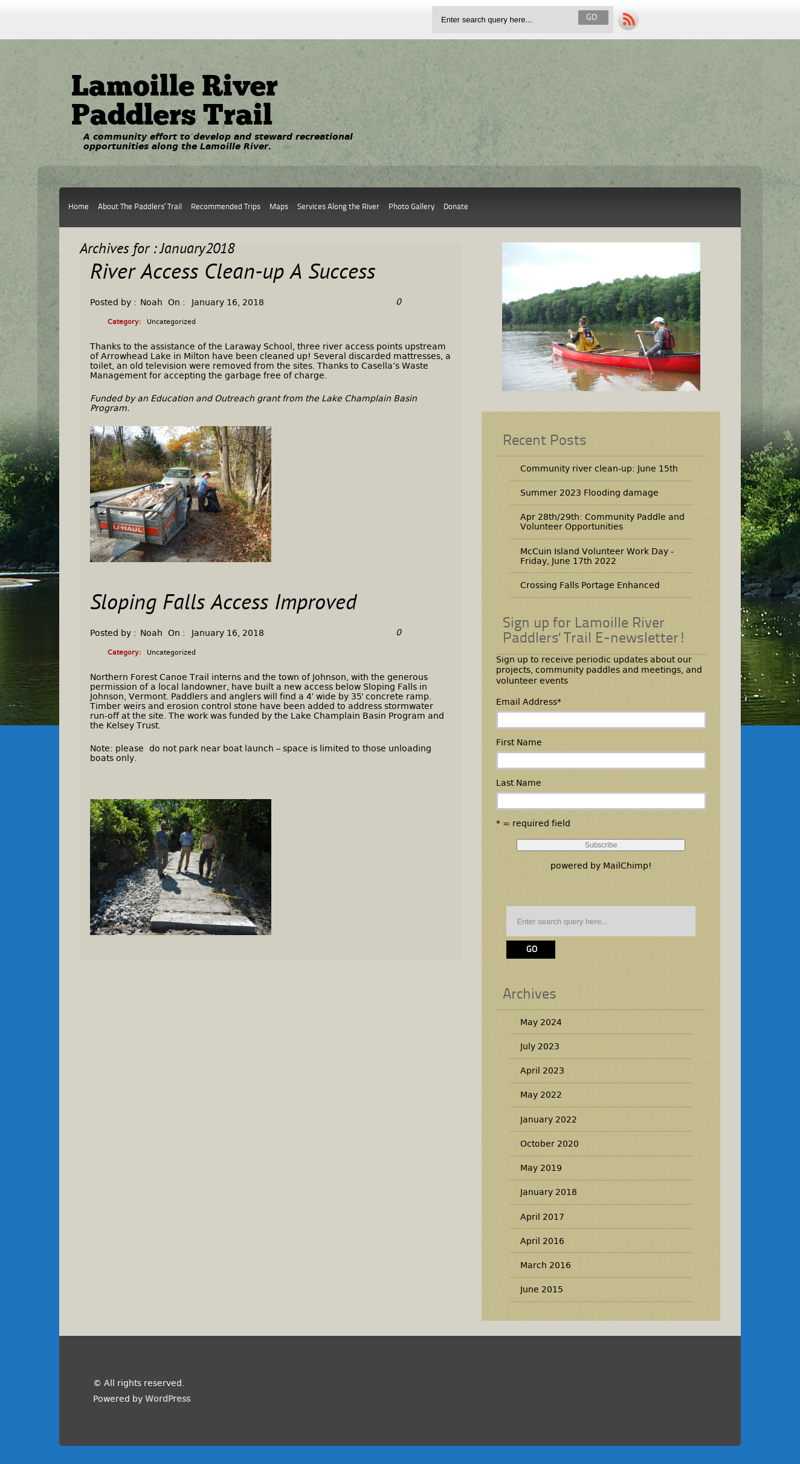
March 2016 (545, 1265)
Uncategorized (171, 322)
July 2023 (540, 1046)
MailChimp (625, 865)
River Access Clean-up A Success (232, 273)
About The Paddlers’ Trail (140, 207)
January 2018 (548, 1192)
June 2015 (541, 1289)
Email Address (528, 702)
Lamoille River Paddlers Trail (174, 103)
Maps (278, 207)
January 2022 (548, 1119)
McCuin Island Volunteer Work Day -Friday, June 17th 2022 (597, 556)
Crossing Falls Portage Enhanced (590, 585)
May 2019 (541, 1168)
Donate (456, 207)
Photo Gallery (411, 207)
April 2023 (542, 1070)
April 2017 (542, 1217)
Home (78, 207)
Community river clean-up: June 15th (599, 468)
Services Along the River (338, 207)
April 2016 (542, 1241)
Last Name (518, 783)
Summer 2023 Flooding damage (589, 492)
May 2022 (541, 1095)
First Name (519, 742)
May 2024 (541, 1022)
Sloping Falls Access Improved (223, 604)
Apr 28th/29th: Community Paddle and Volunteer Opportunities (602, 521)
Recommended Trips (225, 207)
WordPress (167, 1399)
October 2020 (549, 1143)
